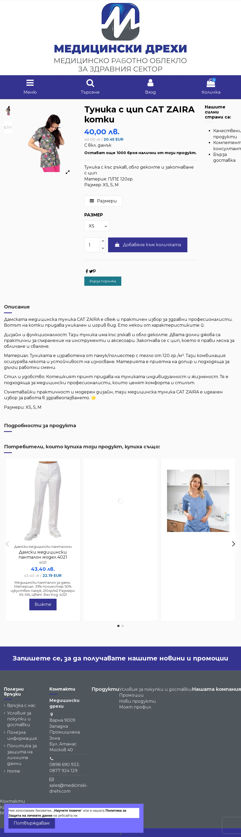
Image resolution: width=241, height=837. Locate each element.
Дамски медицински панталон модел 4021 (42, 555)
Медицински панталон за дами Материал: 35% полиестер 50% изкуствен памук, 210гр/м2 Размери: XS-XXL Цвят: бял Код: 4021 (43, 589)
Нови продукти (137, 701)
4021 (43, 562)
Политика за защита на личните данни (22, 754)
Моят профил (135, 707)
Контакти (12, 801)
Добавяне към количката (147, 244)
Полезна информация (22, 735)
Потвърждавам (32, 823)
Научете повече (67, 810)
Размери (103, 200)
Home (13, 771)
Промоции (131, 695)
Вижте (43, 604)
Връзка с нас (21, 705)
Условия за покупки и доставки (19, 719)
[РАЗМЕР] (97, 225)
